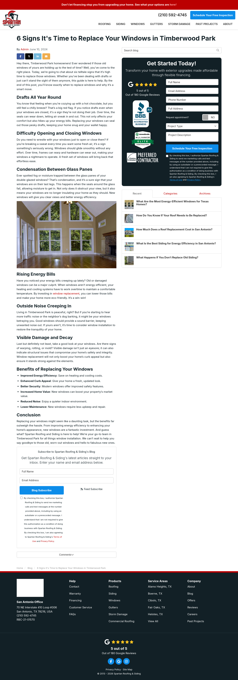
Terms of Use (176, 179)
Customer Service (80, 607)
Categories (170, 193)
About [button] (228, 24)
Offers (191, 600)
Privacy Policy (47, 541)
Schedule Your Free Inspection (213, 15)
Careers (192, 614)
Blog (190, 593)
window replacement (66, 293)
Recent (137, 193)
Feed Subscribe (91, 489)
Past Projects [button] (207, 24)
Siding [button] (120, 24)
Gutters (113, 607)
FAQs (72, 614)
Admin (25, 49)
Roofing (113, 586)
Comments (66, 554)
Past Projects (195, 621)
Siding (112, 593)
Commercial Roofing (121, 621)
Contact (74, 586)
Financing (75, 600)
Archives (205, 193)
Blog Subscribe (42, 490)
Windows (114, 600)
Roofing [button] (104, 24)
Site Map (127, 669)
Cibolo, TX (154, 600)
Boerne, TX (155, 593)
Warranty (75, 593)
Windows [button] (138, 24)
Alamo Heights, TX (160, 586)
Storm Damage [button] (179, 24)
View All (153, 621)
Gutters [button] (156, 24)
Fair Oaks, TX (156, 607)
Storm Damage (117, 614)
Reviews (192, 607)
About (191, 586)
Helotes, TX (155, 614)
